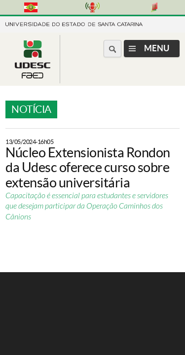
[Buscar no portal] (112, 48)
